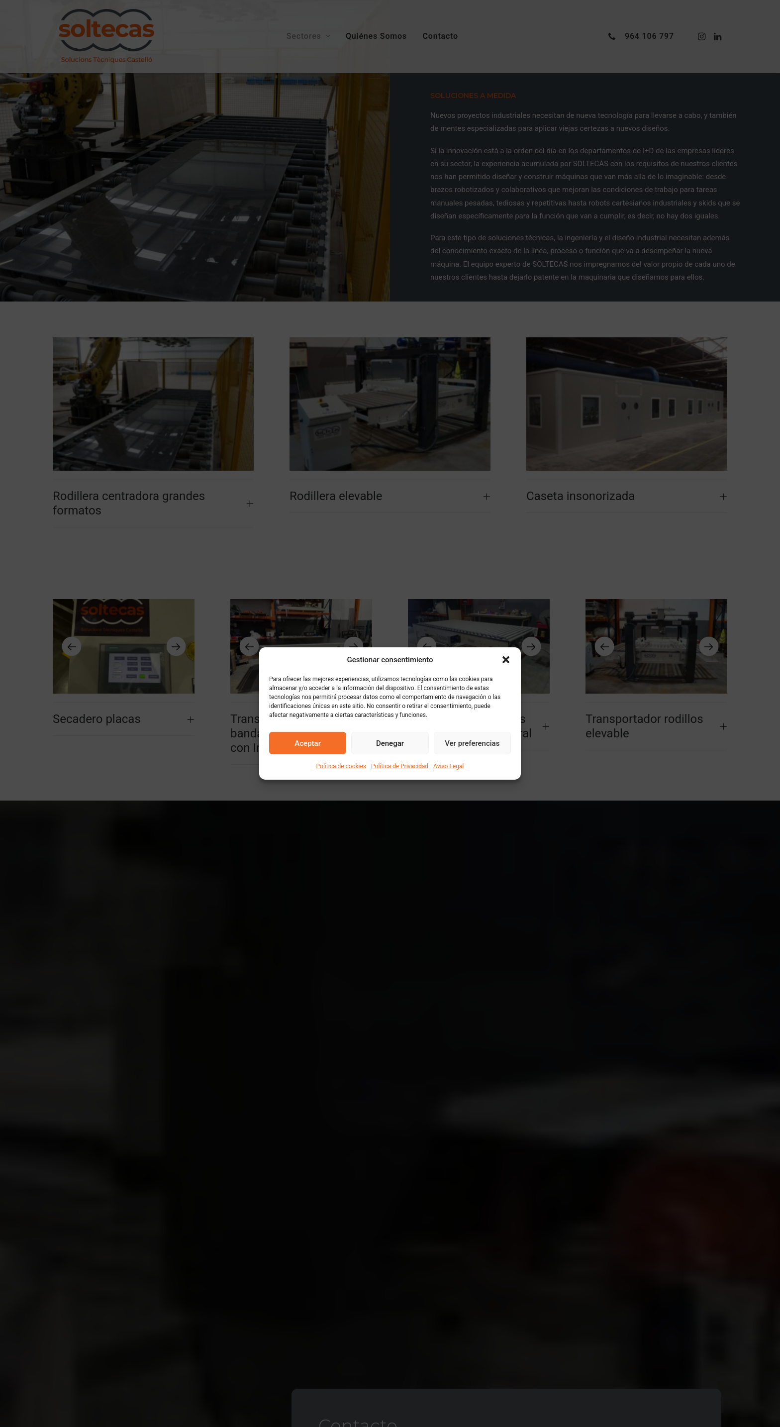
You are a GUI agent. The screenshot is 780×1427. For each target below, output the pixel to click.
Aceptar (307, 742)
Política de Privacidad (399, 766)
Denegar (390, 742)
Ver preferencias (472, 742)
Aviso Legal (448, 766)
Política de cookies (341, 766)
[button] (506, 660)
